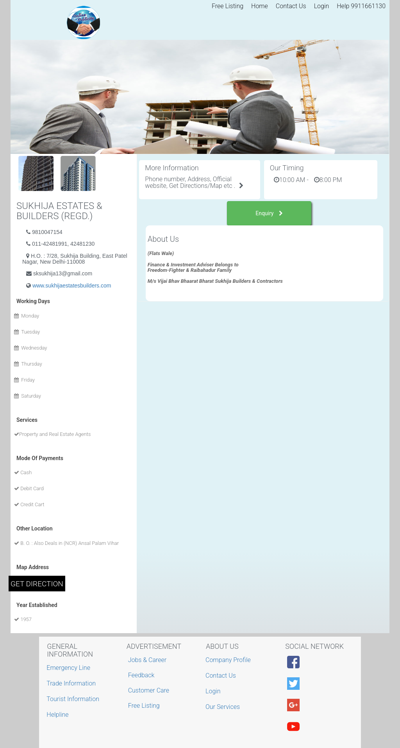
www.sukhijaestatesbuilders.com (71, 285)
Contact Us (291, 6)
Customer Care (148, 690)
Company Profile (229, 660)
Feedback (141, 675)
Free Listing (227, 6)
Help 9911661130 (361, 6)
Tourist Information (73, 699)
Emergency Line (69, 667)
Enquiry (269, 213)
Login (321, 6)
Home (259, 6)
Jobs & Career (147, 660)
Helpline (58, 714)
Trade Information (72, 683)
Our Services (223, 707)
